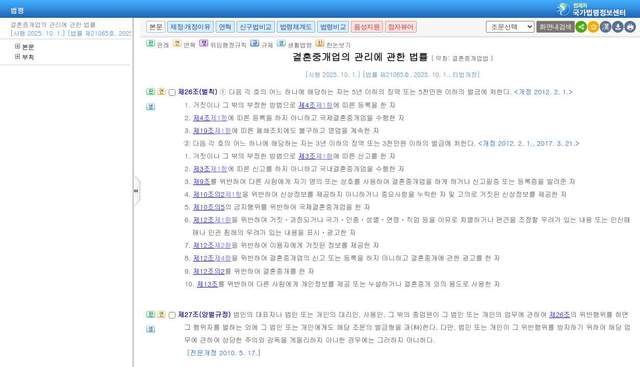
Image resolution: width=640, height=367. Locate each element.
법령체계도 (296, 27)
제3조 (307, 156)
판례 (157, 44)
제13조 (207, 284)
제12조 (203, 219)
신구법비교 (256, 27)
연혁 (225, 27)
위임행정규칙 (223, 44)
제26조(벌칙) (198, 91)
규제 (261, 44)
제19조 (203, 130)
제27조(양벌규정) (205, 314)
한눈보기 (333, 44)
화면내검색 (556, 27)
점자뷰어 (401, 27)
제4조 (307, 105)
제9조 (201, 181)
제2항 (223, 245)
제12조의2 (208, 271)
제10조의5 (208, 207)
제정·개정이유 (190, 27)
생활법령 (294, 44)
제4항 (223, 258)
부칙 (24, 57)
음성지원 (366, 27)
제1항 (324, 105)
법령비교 (333, 27)
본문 (24, 46)
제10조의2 (208, 194)
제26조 (560, 314)
